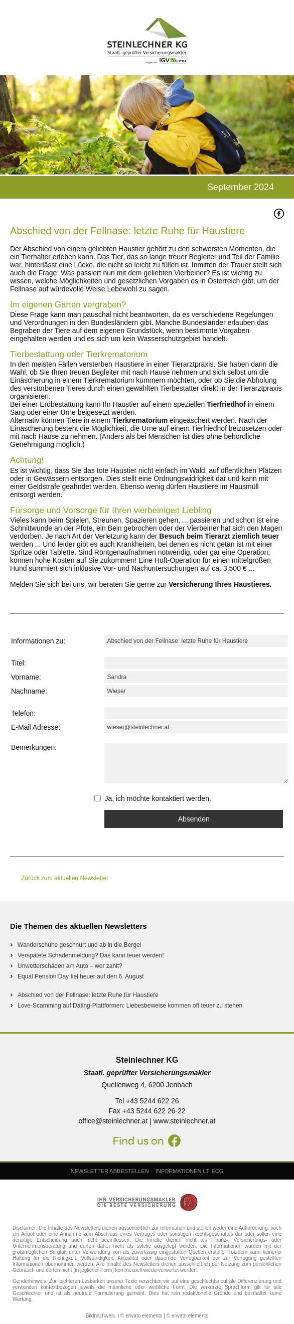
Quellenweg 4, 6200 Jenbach (146, 1085)
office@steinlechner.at (113, 1121)
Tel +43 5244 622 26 (147, 1101)
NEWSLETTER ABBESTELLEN (110, 1171)
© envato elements (141, 1315)
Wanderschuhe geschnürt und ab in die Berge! (79, 944)
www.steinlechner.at (185, 1121)
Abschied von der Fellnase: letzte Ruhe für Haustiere (88, 995)
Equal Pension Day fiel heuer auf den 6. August (81, 976)
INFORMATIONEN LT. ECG (189, 1171)
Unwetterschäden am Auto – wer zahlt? (70, 965)
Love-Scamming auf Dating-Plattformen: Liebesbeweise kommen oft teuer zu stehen (130, 1005)
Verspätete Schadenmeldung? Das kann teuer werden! (91, 955)
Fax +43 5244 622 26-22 (147, 1111)
